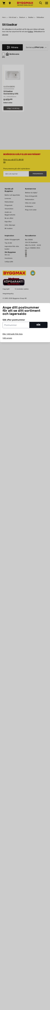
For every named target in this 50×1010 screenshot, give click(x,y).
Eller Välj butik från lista (13, 334)
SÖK (38, 325)
